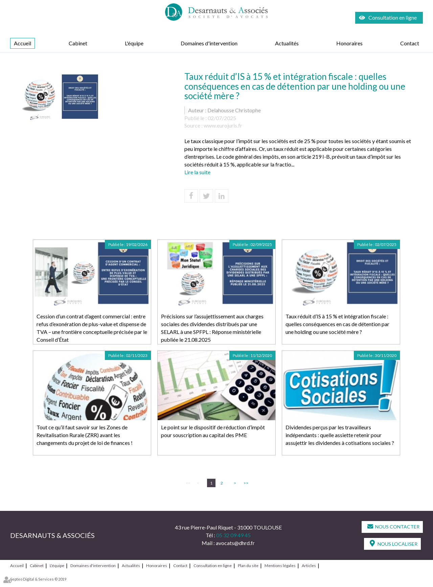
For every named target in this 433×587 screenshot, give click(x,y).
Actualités (287, 43)
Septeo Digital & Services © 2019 (38, 579)
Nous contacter (397, 526)
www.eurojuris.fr (223, 125)
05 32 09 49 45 (233, 535)
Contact (409, 43)
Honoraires (349, 43)
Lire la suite (197, 172)
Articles (309, 565)
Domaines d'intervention (209, 43)
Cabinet (78, 43)
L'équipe (134, 43)
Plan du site (248, 565)
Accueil (22, 43)
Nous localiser (397, 544)
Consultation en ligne (392, 17)
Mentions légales (280, 565)
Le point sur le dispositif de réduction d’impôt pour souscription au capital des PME (213, 431)
